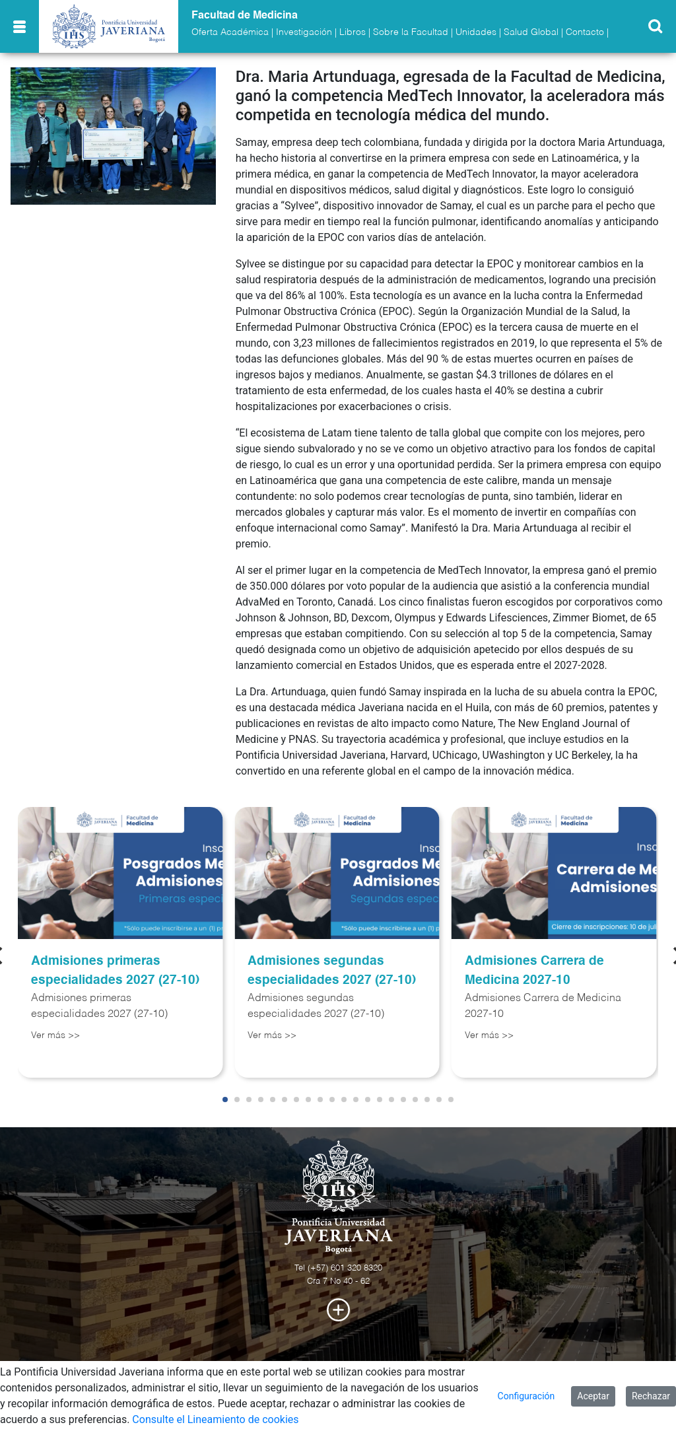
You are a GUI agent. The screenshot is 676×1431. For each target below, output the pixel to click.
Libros (352, 32)
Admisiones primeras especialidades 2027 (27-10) (115, 971)
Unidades (476, 32)
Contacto (585, 32)
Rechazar (651, 1396)
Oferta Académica (230, 32)
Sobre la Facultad (410, 32)
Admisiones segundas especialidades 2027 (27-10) (332, 971)
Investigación (304, 32)
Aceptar (593, 1396)
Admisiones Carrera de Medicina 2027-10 (534, 971)
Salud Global (531, 32)
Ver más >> (55, 1035)
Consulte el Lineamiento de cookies (215, 1419)
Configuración (526, 1396)
